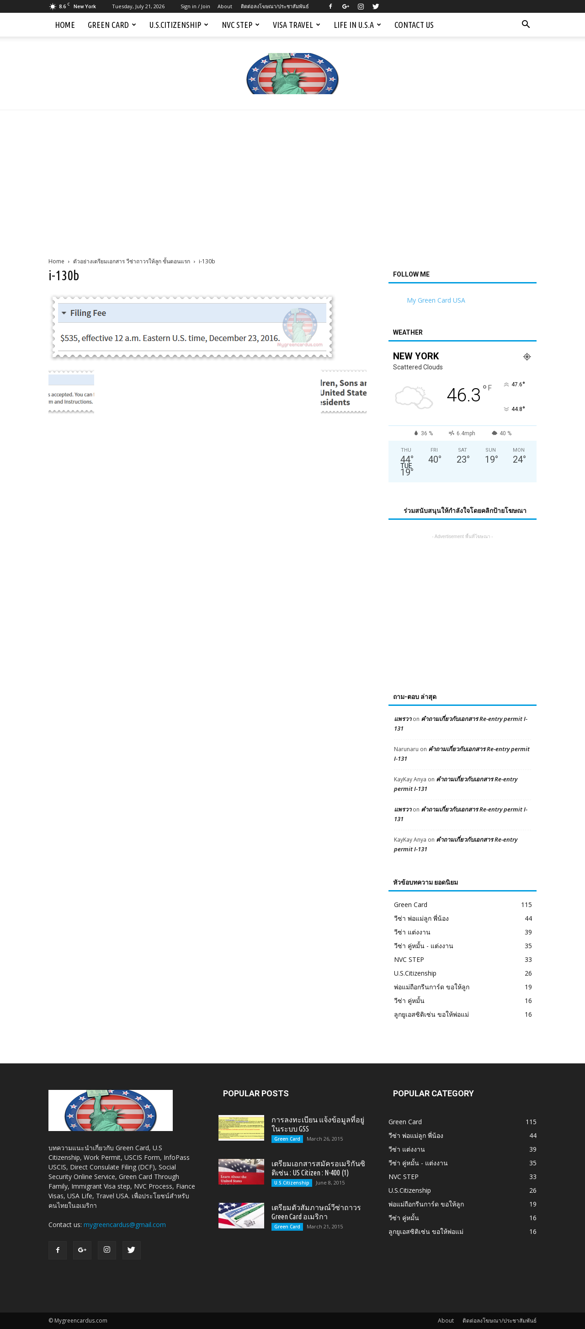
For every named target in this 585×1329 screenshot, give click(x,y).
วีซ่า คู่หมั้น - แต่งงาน (423, 945)
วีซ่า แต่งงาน (412, 932)
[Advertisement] (292, 179)
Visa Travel (296, 24)
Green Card (112, 24)
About (225, 6)
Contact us (414, 24)
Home (65, 24)
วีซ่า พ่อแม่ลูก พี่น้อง (421, 918)
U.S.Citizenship (178, 24)
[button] (526, 25)
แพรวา (402, 719)
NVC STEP (241, 24)
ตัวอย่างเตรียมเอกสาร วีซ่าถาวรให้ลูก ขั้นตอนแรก (131, 261)
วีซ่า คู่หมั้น (409, 1000)
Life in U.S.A (357, 24)
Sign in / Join (195, 6)
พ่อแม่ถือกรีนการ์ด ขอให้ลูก (431, 986)
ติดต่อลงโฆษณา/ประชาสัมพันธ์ (275, 6)
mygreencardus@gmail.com (125, 1224)
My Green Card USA (436, 300)
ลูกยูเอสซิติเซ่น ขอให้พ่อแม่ (431, 1014)
